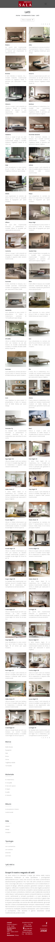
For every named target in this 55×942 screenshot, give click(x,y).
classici (7, 826)
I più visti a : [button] (10, 864)
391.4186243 (28, 934)
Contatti (44, 926)
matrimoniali (9, 812)
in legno (7, 789)
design (7, 829)
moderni (7, 832)
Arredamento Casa (28, 15)
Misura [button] (8, 804)
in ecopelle (8, 783)
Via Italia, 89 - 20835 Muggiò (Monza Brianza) (27, 930)
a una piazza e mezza (12, 809)
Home (18, 15)
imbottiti (8, 853)
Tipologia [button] (9, 841)
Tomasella (8, 766)
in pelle (7, 792)
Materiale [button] (9, 774)
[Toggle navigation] (45, 4)
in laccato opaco (10, 786)
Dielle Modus (9, 747)
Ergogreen (8, 750)
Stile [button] (7, 821)
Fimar (7, 756)
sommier (8, 856)
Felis (6, 753)
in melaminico (9, 780)
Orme (7, 759)
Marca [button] (8, 742)
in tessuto (8, 795)
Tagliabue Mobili (10, 762)
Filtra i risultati (27, 20)
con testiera (9, 849)
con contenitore (10, 846)
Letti (37, 15)
